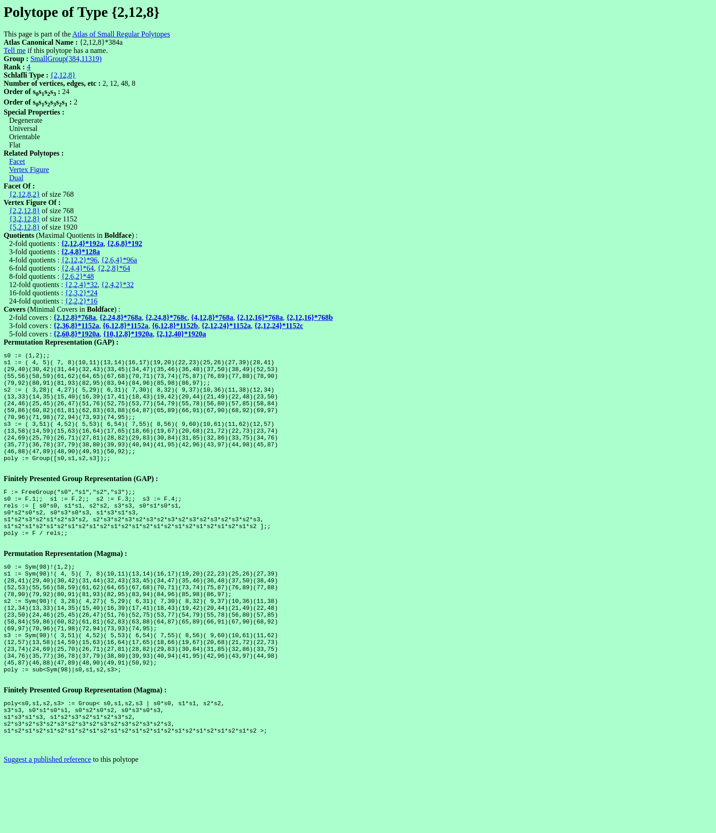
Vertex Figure (29, 169)
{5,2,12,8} (24, 227)
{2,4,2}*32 (117, 284)
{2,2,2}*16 (81, 301)
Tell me (15, 50)
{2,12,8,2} (24, 194)
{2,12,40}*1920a (181, 334)
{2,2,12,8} (24, 211)
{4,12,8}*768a (212, 317)
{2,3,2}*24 (81, 293)
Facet (17, 161)
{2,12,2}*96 (79, 260)
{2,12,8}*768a (74, 317)
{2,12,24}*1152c (278, 326)
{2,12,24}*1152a (226, 326)
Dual (16, 178)
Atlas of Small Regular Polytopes (121, 34)
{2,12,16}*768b (309, 317)
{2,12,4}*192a (82, 243)
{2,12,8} (62, 75)
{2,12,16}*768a (260, 317)
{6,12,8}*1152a (125, 326)
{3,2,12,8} (24, 219)
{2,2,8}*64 (114, 268)
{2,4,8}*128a (80, 252)
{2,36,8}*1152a (76, 326)
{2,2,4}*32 (81, 284)
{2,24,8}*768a (121, 317)
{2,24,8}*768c (167, 317)
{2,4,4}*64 (77, 268)
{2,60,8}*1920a (76, 334)
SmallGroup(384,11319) (65, 59)
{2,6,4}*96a (119, 260)
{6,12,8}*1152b (175, 326)
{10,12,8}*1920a (128, 334)
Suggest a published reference (47, 825)
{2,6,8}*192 (124, 243)
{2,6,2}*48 (77, 276)
